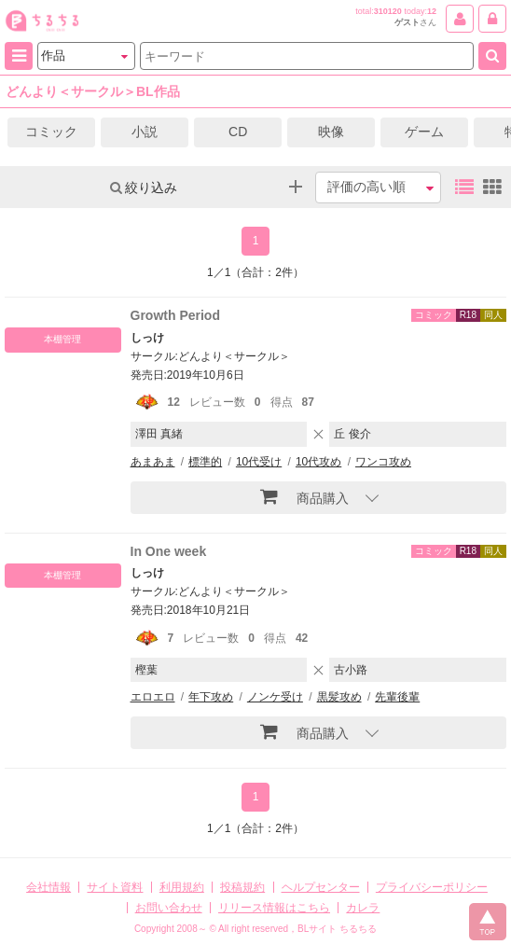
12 (431, 11)
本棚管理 (62, 339)
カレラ (363, 907)
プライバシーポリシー (432, 887)
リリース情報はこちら (274, 907)
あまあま (153, 461)
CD (237, 131)
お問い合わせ (168, 907)
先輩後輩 (397, 696)
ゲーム (424, 131)
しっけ (147, 337)
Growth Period (175, 315)
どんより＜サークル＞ (234, 356)
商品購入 (304, 496)
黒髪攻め (339, 696)
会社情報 (48, 887)
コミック (51, 131)
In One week (169, 551)
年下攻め (210, 696)
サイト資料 (115, 887)
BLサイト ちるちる (337, 929)
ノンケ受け (275, 696)
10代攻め (318, 461)
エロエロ (153, 696)
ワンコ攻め (383, 461)
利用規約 (181, 887)
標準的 (205, 461)
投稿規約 (242, 887)
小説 (144, 131)
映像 (331, 131)
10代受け (259, 461)
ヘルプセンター (321, 887)
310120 (388, 11)
